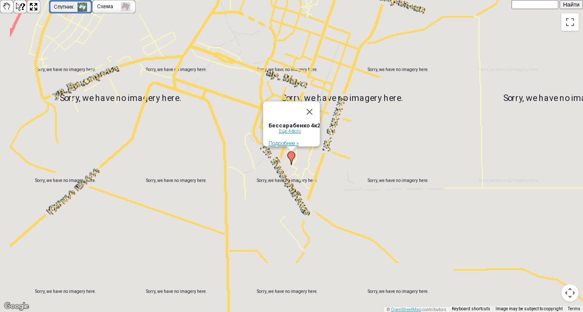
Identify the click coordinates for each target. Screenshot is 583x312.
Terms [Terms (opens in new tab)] (574, 308)
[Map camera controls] (570, 293)
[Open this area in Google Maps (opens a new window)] (16, 306)
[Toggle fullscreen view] (570, 22)
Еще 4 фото (290, 129)
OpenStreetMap (406, 309)
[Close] (309, 109)
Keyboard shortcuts (471, 308)
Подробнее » (284, 141)
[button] (291, 156)
